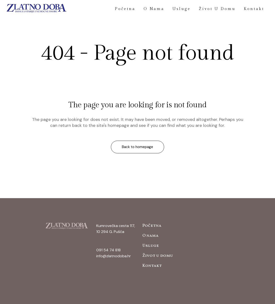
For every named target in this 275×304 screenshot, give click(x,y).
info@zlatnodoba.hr (113, 255)
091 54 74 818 (108, 249)
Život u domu (157, 256)
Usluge (150, 246)
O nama (150, 236)
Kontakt (152, 266)
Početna (151, 226)
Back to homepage (137, 146)
